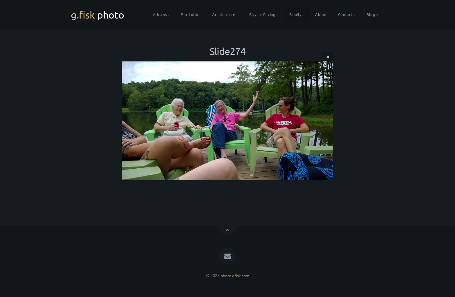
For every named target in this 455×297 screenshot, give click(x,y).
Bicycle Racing (262, 14)
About (321, 14)
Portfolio (189, 14)
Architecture (223, 14)
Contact (345, 14)
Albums (160, 14)
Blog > (372, 14)
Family (295, 14)
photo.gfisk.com (235, 275)
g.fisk (97, 15)
